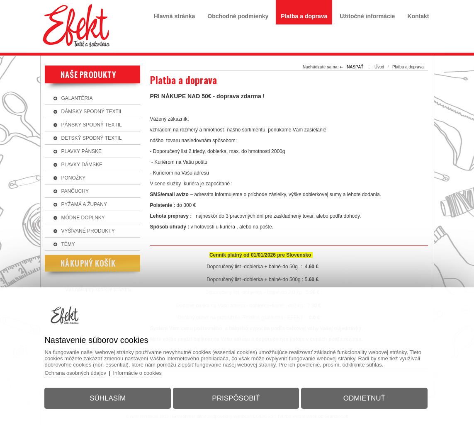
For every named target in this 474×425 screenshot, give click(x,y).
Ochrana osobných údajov (78, 372)
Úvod (379, 67)
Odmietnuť (362, 397)
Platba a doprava (408, 67)
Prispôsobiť (236, 397)
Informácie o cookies (141, 372)
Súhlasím (110, 397)
